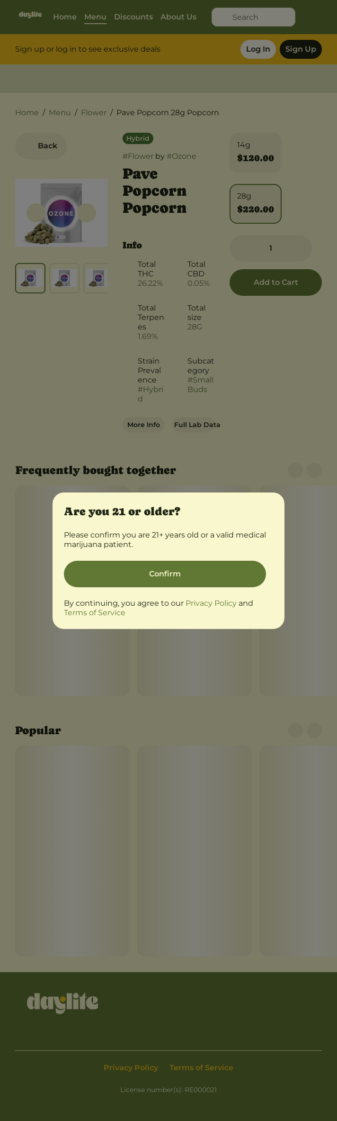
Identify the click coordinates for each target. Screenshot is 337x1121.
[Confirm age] (165, 574)
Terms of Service (94, 612)
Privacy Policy (211, 603)
